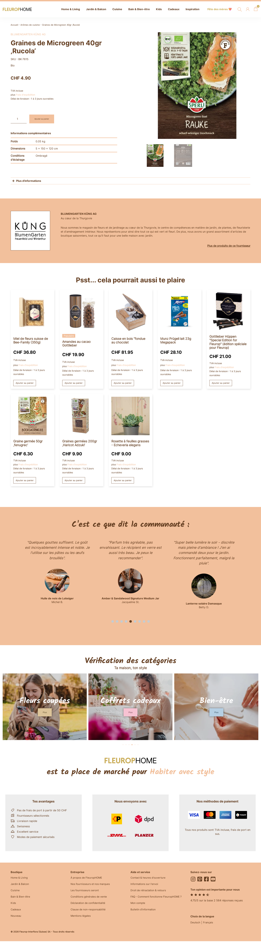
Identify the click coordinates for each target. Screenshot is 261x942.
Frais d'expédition (25, 94)
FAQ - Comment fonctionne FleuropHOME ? (157, 898)
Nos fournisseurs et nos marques (91, 885)
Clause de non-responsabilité (89, 911)
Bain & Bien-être (21, 898)
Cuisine (15, 891)
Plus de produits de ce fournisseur (228, 245)
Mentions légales (81, 918)
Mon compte (138, 905)
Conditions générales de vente (90, 898)
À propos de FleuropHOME (88, 878)
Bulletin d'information (143, 911)
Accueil (14, 25)
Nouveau (16, 918)
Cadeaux (16, 911)
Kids (13, 905)
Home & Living (20, 878)
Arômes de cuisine (30, 25)
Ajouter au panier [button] (25, 383)
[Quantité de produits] (19, 119)
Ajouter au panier (43, 119)
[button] (112, 622)
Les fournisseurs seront (85, 891)
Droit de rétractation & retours (149, 891)
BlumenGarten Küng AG (28, 34)
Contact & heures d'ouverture (149, 878)
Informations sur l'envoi (145, 885)
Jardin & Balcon (20, 885)
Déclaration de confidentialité (89, 905)
